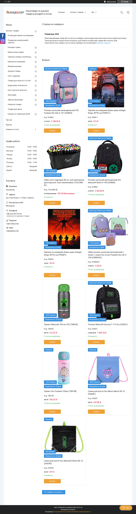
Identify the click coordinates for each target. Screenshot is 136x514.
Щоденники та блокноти (17, 85)
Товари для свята (15, 109)
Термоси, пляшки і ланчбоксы (19, 57)
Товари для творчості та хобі (19, 81)
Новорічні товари (14, 104)
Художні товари (14, 71)
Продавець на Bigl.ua (68, 509)
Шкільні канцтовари (16, 52)
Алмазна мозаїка (15, 66)
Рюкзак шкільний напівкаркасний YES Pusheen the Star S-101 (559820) (61, 111)
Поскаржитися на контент (62, 512)
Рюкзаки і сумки (14, 47)
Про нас (9, 120)
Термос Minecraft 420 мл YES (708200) (61, 324)
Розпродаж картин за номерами (20, 35)
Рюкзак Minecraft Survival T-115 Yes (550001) (108, 324)
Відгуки (9, 125)
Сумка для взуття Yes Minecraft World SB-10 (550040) (63, 462)
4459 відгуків (111, 2)
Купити (52, 131)
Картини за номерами (16, 62)
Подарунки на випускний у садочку (18, 41)
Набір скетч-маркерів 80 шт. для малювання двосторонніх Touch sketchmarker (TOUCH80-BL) (64, 182)
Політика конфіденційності (81, 512)
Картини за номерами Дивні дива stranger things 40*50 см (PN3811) (107, 111)
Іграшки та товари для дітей (19, 114)
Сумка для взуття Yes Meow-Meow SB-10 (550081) (106, 392)
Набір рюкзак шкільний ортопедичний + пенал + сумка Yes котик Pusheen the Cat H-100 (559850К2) (107, 255)
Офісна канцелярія (15, 100)
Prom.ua (79, 507)
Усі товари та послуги (52, 492)
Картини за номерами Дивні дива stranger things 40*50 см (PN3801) (63, 253)
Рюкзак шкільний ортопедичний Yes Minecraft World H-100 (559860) (104, 181)
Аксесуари (12, 95)
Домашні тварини (103, 43)
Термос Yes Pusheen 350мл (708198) (60, 391)
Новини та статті (12, 129)
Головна (61, 12)
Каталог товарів (76, 12)
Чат (126, 508)
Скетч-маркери (14, 76)
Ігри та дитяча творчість (17, 90)
